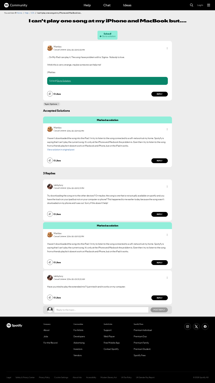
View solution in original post (60, 149)
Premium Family (141, 342)
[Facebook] (205, 326)
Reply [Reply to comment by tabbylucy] (160, 214)
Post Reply (159, 309)
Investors (77, 349)
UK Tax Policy (126, 377)
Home (19, 13)
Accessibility (91, 377)
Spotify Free (139, 355)
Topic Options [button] (50, 104)
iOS (32, 13)
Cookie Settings (61, 377)
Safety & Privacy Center (25, 377)
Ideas (127, 5)
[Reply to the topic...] (101, 310)
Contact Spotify (111, 349)
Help (87, 5)
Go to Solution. (64, 80)
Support (108, 330)
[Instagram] (187, 326)
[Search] (191, 5)
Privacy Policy (44, 377)
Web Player (109, 336)
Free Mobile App (112, 342)
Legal (9, 377)
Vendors (77, 355)
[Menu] (208, 5)
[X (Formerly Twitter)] (196, 326)
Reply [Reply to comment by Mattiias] (160, 94)
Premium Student (142, 349)
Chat (107, 5)
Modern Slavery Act (109, 377)
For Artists (78, 330)
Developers (79, 336)
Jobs (45, 336)
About (46, 330)
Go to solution (108, 36)
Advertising (79, 342)
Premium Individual (143, 330)
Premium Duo (140, 336)
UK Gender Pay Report (145, 377)
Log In (200, 5)
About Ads (77, 377)
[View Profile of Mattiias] (57, 46)
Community (15, 5)
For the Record (50, 342)
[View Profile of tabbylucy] (58, 185)
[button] (167, 48)
